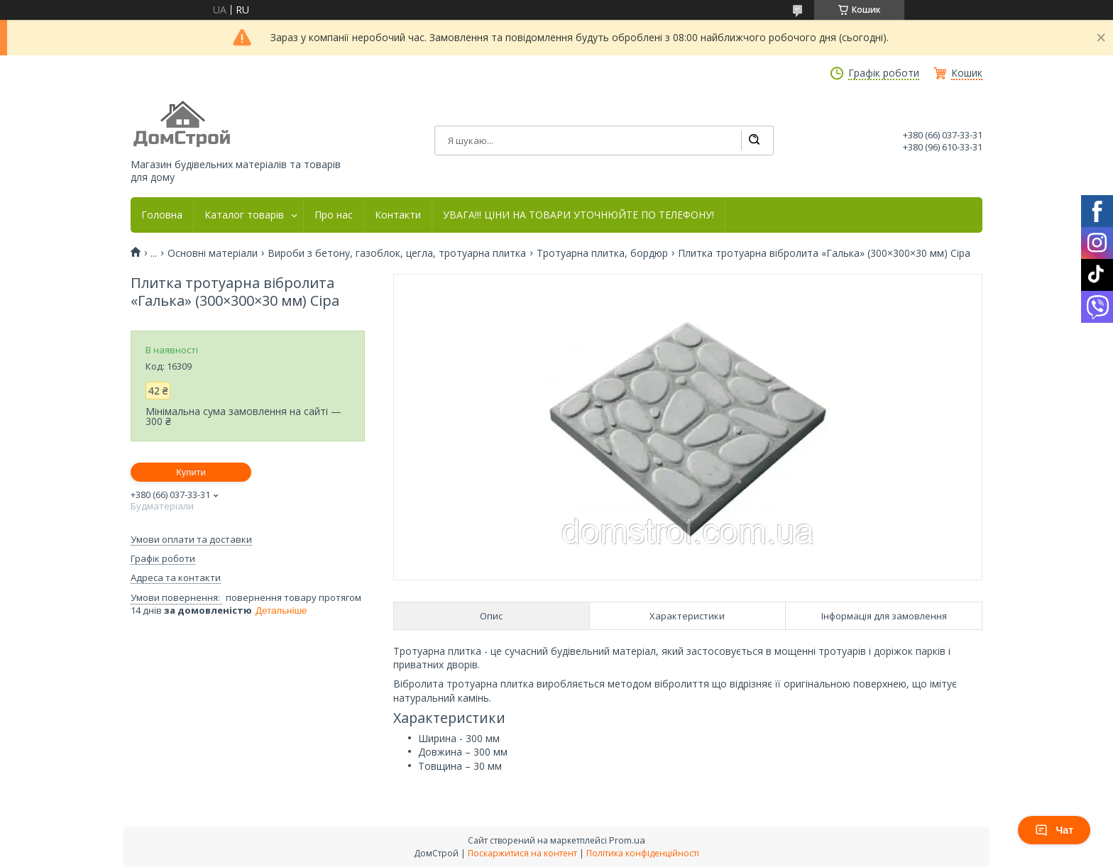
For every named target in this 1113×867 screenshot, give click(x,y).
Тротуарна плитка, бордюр (602, 253)
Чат (1054, 830)
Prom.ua (627, 840)
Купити (191, 472)
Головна (161, 215)
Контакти (398, 215)
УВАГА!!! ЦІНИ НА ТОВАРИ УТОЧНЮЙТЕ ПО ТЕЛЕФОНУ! (578, 215)
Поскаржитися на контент (522, 853)
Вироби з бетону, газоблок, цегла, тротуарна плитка (397, 253)
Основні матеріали (213, 253)
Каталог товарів (244, 215)
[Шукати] (754, 140)
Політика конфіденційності (642, 853)
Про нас (333, 215)
